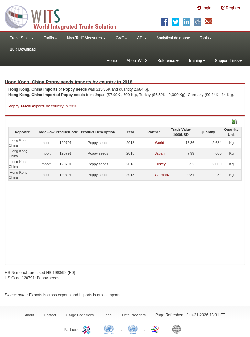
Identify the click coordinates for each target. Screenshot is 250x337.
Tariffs (50, 38)
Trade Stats (22, 38)
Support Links (228, 60)
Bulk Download (23, 49)
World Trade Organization (155, 328)
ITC (87, 328)
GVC (121, 38)
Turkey (160, 164)
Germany (162, 175)
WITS (64, 16)
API (142, 38)
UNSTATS (132, 328)
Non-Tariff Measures (86, 38)
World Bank (178, 328)
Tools (206, 38)
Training (196, 60)
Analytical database (173, 38)
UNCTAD (110, 328)
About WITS (137, 60)
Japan (160, 153)
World (159, 143)
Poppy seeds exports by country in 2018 (42, 106)
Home (112, 60)
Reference (167, 60)
